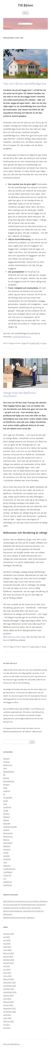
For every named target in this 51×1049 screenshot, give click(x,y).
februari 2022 (8, 1021)
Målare (6, 820)
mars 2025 (7, 950)
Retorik (6, 839)
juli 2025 (6, 937)
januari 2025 (8, 956)
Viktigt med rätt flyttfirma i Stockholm (19, 394)
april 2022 (7, 1015)
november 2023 (9, 985)
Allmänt (6, 758)
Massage (6, 823)
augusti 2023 (8, 995)
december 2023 (9, 982)
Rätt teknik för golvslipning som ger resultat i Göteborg (25, 901)
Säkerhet (6, 846)
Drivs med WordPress (11, 1044)
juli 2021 (6, 1024)
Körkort (6, 813)
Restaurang (8, 836)
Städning (6, 865)
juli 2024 (6, 966)
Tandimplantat (9, 869)
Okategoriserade (10, 826)
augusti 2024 (8, 963)
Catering (6, 791)
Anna (44, 343)
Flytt (24, 646)
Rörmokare (7, 843)
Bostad (6, 778)
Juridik (5, 810)
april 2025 (7, 946)
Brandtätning (8, 781)
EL (4, 794)
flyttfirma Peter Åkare (16, 637)
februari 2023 (8, 1002)
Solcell (5, 852)
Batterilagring (8, 771)
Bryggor (6, 784)
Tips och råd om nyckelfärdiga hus (24, 83)
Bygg (24, 343)
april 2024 (7, 972)
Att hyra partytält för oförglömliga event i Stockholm (24, 904)
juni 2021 (6, 1028)
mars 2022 (7, 1018)
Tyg (4, 878)
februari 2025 (8, 953)
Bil (4, 775)
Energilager (7, 797)
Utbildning (7, 882)
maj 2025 (6, 943)
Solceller (6, 856)
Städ (5, 862)
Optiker (6, 830)
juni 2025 (6, 940)
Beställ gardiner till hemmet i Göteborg (18, 917)
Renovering (8, 833)
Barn (5, 768)
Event (5, 800)
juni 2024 (6, 969)
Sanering (6, 849)
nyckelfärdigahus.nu (21, 336)
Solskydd (7, 859)
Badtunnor (7, 765)
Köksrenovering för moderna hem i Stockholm (22, 908)
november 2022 (9, 1011)
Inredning (7, 807)
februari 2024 (8, 979)
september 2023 (9, 992)
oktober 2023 (8, 989)
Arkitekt (6, 762)
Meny (25, 13)
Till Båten (25, 5)
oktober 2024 (8, 959)
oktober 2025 (8, 933)
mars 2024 (7, 976)
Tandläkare (7, 872)
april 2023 (7, 998)
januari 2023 (8, 1005)
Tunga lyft (7, 875)
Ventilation (7, 885)
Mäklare (6, 817)
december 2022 (9, 1008)
